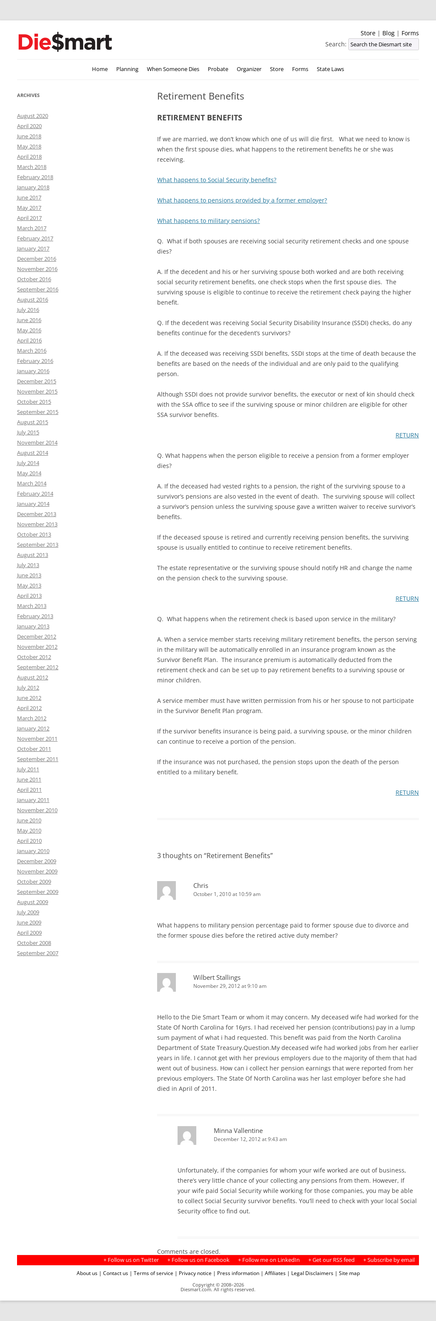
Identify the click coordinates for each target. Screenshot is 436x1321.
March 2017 (31, 228)
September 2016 (37, 289)
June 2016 (29, 320)
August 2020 (32, 116)
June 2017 (29, 197)
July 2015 (28, 432)
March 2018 (31, 167)
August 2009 (32, 902)
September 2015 (37, 412)
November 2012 (37, 647)
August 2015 (32, 422)
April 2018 (29, 156)
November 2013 (37, 524)
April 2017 (29, 218)
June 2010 (29, 820)
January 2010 (33, 851)
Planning (127, 69)
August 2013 (32, 555)
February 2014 (35, 493)
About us (87, 1273)
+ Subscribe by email (389, 1260)
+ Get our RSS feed (331, 1260)
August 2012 (32, 677)
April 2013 (29, 595)
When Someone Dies (173, 69)
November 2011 (37, 738)
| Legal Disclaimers (310, 1273)
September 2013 (37, 544)
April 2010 (29, 841)
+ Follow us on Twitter (131, 1260)
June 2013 (29, 575)
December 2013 (36, 514)
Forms (410, 33)
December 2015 (36, 381)
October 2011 (34, 749)
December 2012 (36, 636)
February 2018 (35, 177)
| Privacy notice (193, 1273)
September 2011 (37, 759)
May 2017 (29, 207)
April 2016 (29, 340)
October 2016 (34, 279)
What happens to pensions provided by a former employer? (242, 200)
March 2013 (31, 606)
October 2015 (34, 401)
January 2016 (33, 371)
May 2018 (29, 146)
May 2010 (29, 830)
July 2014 (28, 463)
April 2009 (29, 932)
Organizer (249, 69)
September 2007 (37, 953)
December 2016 (36, 258)
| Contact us (113, 1273)
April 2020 (29, 126)
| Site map (347, 1273)
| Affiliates (273, 1273)
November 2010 (37, 810)
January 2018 (33, 187)
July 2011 (28, 769)
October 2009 (34, 881)
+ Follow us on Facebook (198, 1260)
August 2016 (32, 299)
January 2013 (33, 626)
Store (368, 33)
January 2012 (33, 728)
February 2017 (35, 238)
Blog (388, 33)
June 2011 (29, 779)
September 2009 (37, 892)
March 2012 (31, 718)
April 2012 (29, 708)
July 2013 (28, 565)
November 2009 (37, 871)
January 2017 (33, 248)
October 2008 (34, 943)
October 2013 (34, 534)
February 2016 (35, 361)
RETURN (407, 435)
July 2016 (28, 310)
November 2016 (37, 269)
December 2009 (36, 861)
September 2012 (37, 667)
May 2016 (29, 330)
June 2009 (29, 922)
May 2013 (29, 585)
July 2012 (28, 687)
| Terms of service (151, 1273)
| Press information (236, 1273)
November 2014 (37, 442)
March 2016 (31, 350)
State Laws (330, 69)
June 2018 (29, 136)
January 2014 (33, 504)
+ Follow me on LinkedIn (269, 1260)
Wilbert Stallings (217, 977)
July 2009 (28, 912)
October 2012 (34, 657)
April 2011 (29, 789)
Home (100, 69)
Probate (218, 69)
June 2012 (29, 698)
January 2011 (33, 800)
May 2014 (29, 473)
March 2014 (31, 483)
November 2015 (37, 391)
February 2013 (35, 616)
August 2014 (32, 453)
